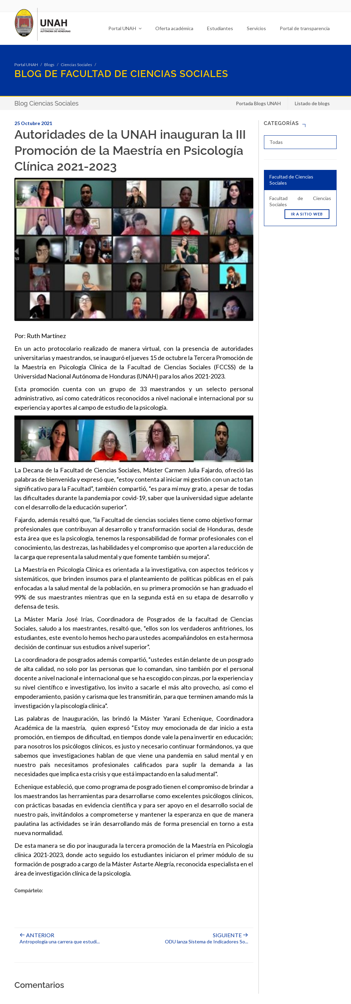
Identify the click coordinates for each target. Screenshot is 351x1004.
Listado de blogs (312, 103)
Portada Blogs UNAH (258, 103)
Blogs (49, 64)
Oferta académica (174, 28)
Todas (276, 142)
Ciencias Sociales (76, 64)
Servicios (256, 28)
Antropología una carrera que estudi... (60, 938)
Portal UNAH (125, 28)
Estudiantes (220, 28)
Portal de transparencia (305, 28)
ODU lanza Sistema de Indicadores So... (206, 938)
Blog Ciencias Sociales (46, 103)
